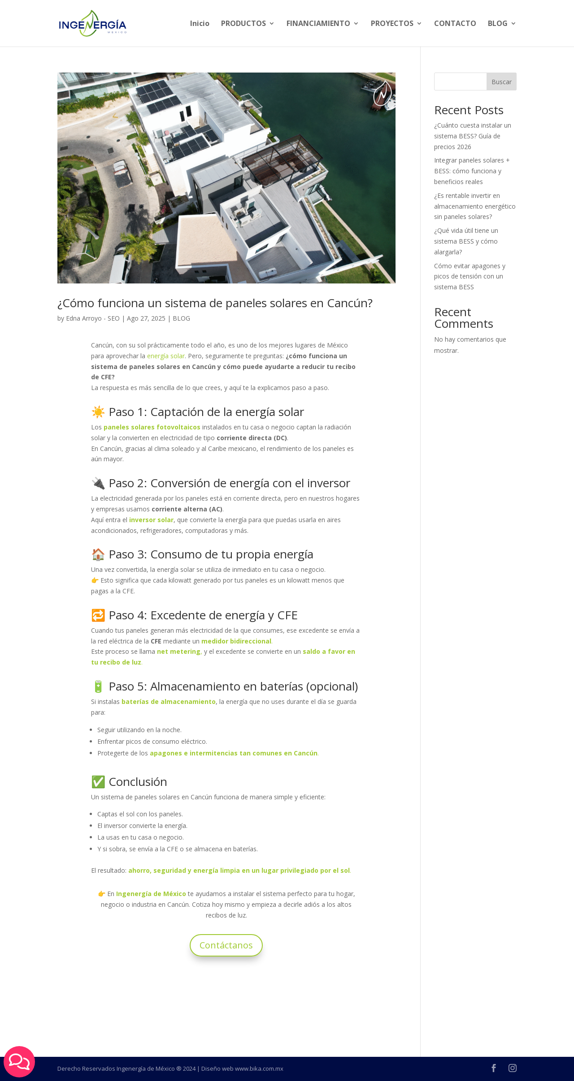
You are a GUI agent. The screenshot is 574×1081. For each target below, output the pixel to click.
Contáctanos (226, 945)
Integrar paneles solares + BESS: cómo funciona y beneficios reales (472, 171)
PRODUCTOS (243, 24)
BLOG (498, 24)
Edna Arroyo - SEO (93, 318)
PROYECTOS (392, 24)
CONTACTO (455, 24)
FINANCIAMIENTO (318, 24)
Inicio (199, 24)
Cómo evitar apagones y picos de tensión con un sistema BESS (469, 277)
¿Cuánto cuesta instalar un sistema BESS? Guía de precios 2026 (472, 136)
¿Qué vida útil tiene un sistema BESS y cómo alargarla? (466, 241)
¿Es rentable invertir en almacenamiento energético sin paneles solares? (475, 206)
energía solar (166, 356)
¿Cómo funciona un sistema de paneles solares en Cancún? (215, 303)
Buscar (501, 81)
